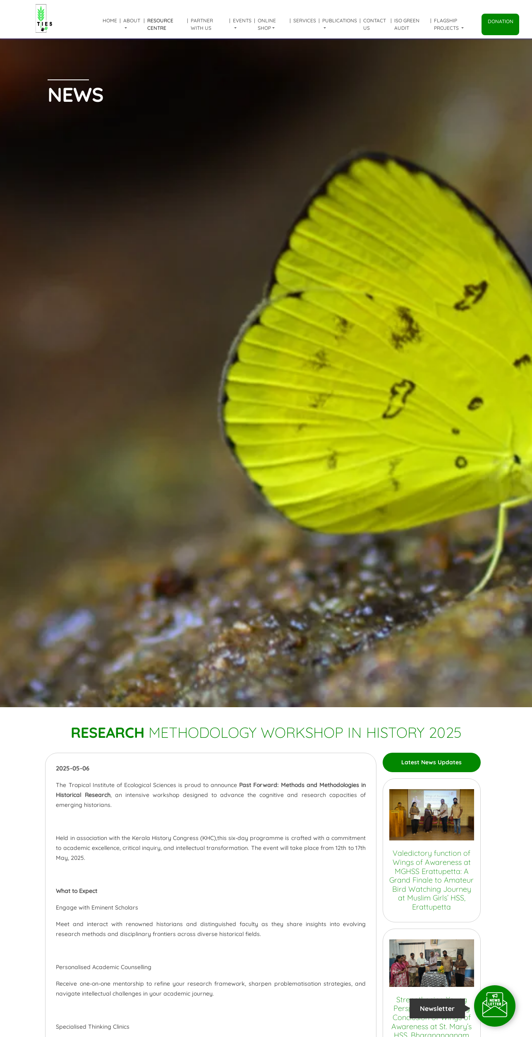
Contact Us (374, 24)
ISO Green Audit (406, 24)
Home (110, 20)
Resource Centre (160, 24)
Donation (500, 21)
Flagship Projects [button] (447, 24)
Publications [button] (339, 20)
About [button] (131, 20)
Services (304, 20)
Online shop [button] (267, 24)
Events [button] (242, 20)
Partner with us (202, 24)
